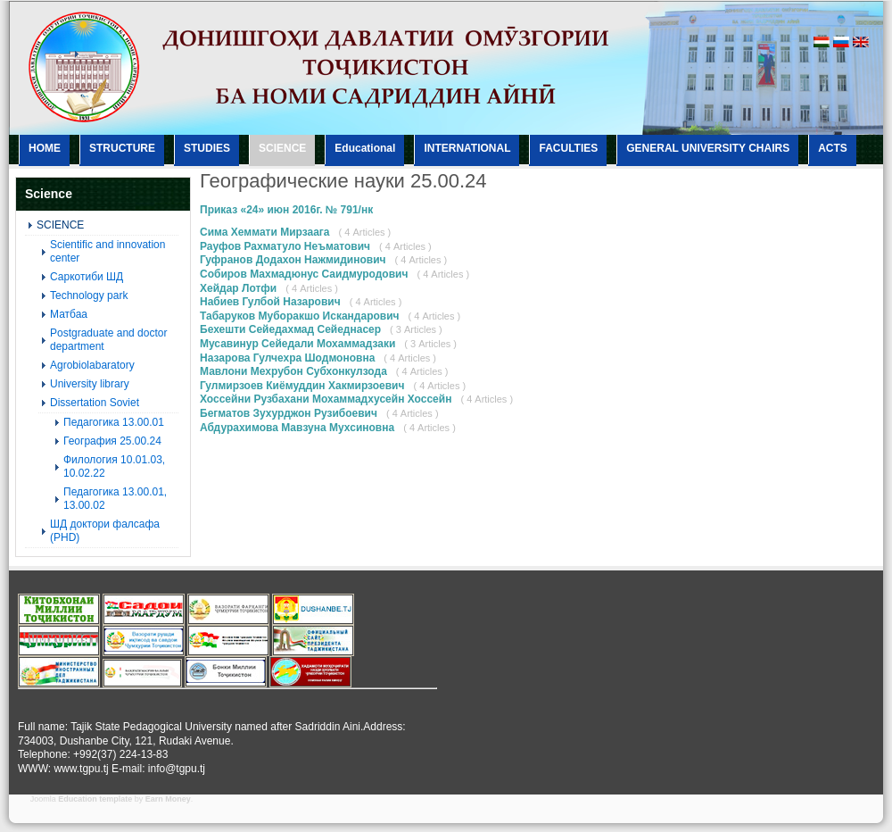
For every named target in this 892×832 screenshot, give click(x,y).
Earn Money (168, 799)
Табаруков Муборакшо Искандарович (300, 316)
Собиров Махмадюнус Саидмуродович (304, 274)
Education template (95, 799)
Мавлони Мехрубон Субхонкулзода (293, 371)
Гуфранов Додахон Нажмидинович (294, 260)
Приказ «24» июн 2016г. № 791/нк (286, 210)
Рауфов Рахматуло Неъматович (285, 246)
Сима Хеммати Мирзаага (265, 232)
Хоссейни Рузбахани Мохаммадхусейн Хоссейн (325, 399)
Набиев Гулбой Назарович (270, 301)
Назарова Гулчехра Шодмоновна (287, 358)
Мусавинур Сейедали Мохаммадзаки (297, 343)
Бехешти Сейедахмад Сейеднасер (290, 329)
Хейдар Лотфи (238, 288)
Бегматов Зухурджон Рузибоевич (288, 413)
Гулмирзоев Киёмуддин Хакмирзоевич (302, 385)
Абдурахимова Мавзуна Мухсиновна (297, 427)
